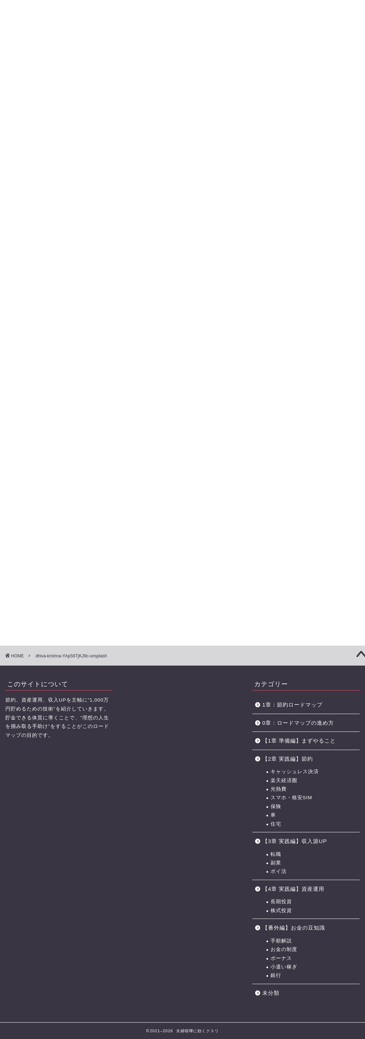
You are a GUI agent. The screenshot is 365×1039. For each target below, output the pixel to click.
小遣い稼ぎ (284, 967)
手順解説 (281, 941)
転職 (276, 854)
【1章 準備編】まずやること (299, 741)
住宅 (276, 824)
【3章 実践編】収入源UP (294, 841)
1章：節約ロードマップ (295, 705)
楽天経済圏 (284, 780)
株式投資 (281, 910)
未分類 (270, 993)
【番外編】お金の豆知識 (293, 928)
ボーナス (281, 958)
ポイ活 (279, 871)
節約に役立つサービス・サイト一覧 (336, 49)
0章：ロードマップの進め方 (298, 723)
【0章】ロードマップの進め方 (28, 49)
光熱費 (279, 789)
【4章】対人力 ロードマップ (198, 49)
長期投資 (281, 901)
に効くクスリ (183, 18)
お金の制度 (284, 949)
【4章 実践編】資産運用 (293, 889)
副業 (276, 862)
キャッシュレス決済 (295, 771)
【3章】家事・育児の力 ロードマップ (156, 49)
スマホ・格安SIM (291, 797)
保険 (276, 806)
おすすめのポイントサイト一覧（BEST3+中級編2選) (286, 49)
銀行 (276, 975)
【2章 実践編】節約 (287, 759)
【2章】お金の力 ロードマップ (113, 49)
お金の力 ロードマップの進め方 (240, 49)
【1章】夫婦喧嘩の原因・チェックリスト (71, 49)
